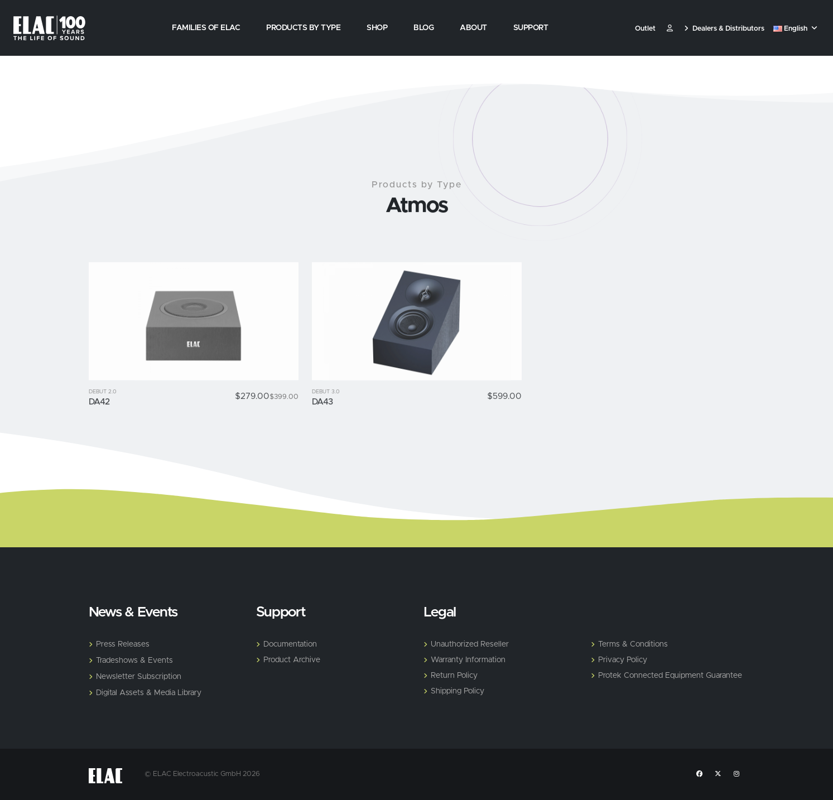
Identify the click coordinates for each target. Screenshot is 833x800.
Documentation (290, 644)
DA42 (99, 425)
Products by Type (303, 28)
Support (530, 28)
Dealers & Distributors (724, 28)
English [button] (795, 28)
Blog (423, 28)
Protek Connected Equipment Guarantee (670, 675)
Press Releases (123, 644)
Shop (377, 28)
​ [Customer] (670, 28)
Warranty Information (468, 660)
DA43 (322, 425)
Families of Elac (206, 28)
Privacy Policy (622, 660)
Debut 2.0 (103, 414)
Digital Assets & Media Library (148, 693)
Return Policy (454, 675)
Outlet (645, 28)
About (473, 28)
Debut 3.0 (326, 414)
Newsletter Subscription (138, 677)
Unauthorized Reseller (470, 644)
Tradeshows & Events (134, 660)
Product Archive (291, 660)
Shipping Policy (457, 691)
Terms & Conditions (633, 644)
